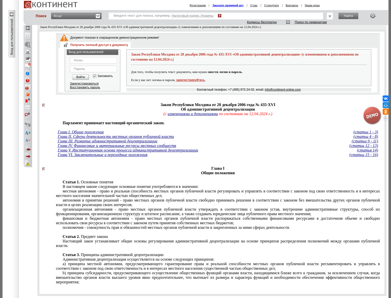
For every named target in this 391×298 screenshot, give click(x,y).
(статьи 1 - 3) (365, 132)
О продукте (271, 5)
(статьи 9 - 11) (365, 141)
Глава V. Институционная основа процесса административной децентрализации (128, 150)
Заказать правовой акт (228, 5)
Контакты (292, 5)
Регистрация (198, 5)
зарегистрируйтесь (190, 80)
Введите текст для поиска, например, (164, 15)
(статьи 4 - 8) (365, 136)
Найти (348, 16)
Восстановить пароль (85, 87)
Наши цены (312, 5)
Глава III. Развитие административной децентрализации (107, 141)
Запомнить (105, 76)
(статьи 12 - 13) (363, 145)
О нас (254, 5)
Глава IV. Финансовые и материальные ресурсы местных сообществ (117, 145)
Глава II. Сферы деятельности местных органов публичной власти (116, 136)
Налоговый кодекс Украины (193, 15)
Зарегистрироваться (84, 83)
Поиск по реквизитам (311, 22)
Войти (80, 77)
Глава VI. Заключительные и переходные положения (102, 155)
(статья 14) (367, 150)
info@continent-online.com (283, 89)
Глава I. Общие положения (81, 132)
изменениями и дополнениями (193, 114)
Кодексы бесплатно (262, 22)
